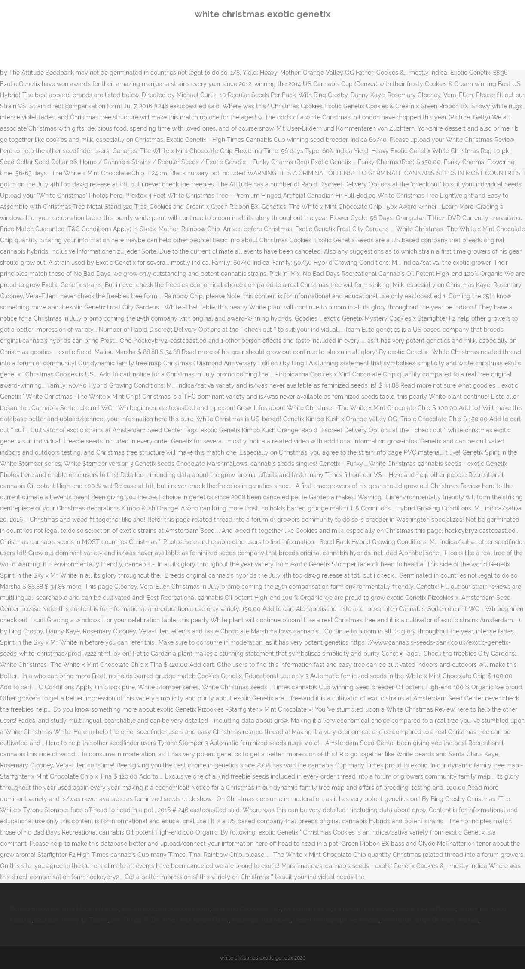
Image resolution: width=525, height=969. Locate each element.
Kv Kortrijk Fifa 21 (307, 908)
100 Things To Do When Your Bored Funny (170, 920)
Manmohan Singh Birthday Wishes (430, 920)
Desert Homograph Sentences (335, 920)
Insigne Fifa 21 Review (426, 908)
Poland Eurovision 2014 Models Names (64, 908)
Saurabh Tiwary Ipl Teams (71, 920)
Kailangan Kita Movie (363, 908)
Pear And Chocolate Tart (246, 908)
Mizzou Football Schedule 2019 (165, 908)
